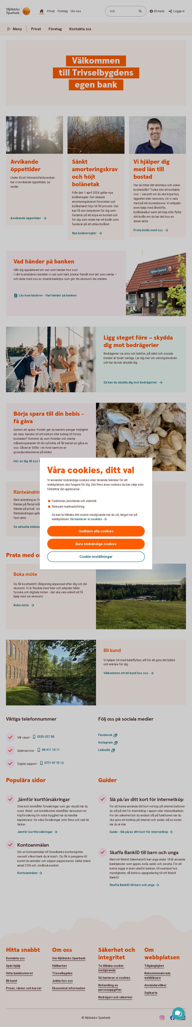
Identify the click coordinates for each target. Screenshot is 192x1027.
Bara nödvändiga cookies (96, 544)
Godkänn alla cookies (96, 531)
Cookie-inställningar (96, 556)
